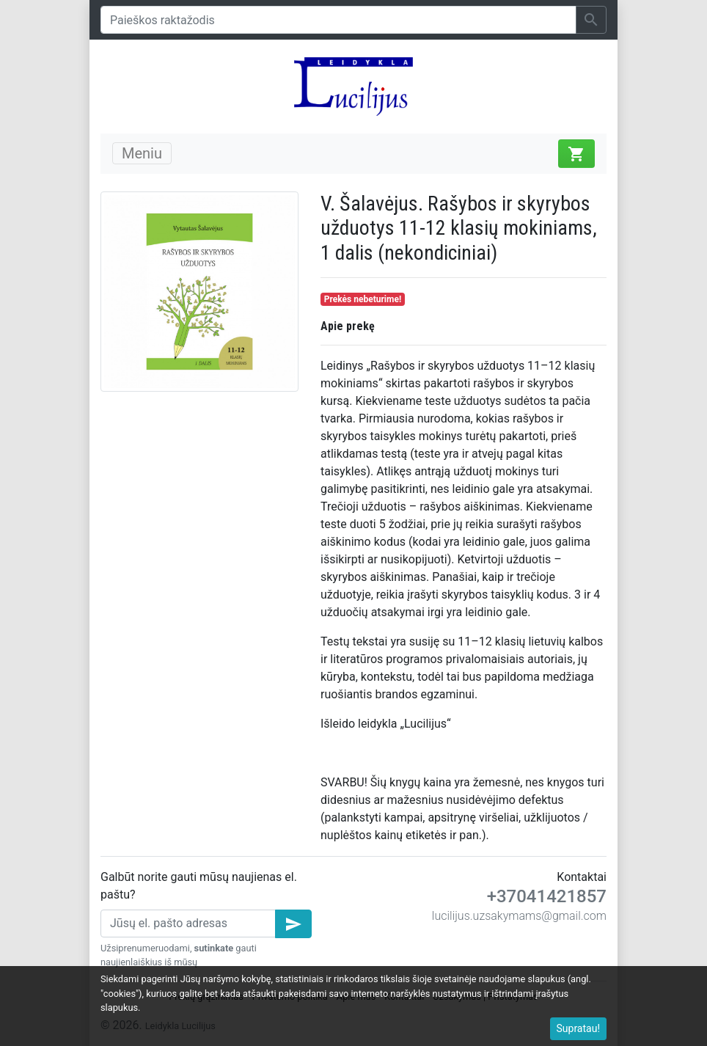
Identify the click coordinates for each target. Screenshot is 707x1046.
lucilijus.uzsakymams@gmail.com (519, 916)
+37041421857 (547, 896)
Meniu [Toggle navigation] (142, 153)
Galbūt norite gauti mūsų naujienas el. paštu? (198, 885)
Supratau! (579, 1028)
